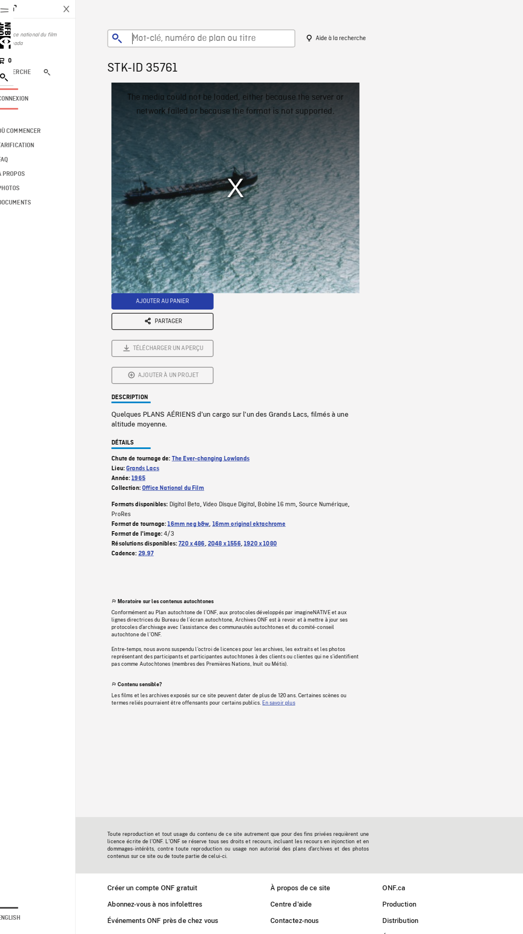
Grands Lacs (153, 378)
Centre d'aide (301, 904)
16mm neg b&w (198, 433)
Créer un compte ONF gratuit (163, 888)
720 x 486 (202, 453)
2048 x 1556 (234, 453)
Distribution (411, 921)
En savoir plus (289, 612)
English (29, 918)
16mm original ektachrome (259, 433)
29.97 (156, 463)
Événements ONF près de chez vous (173, 921)
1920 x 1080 (270, 453)
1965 (149, 387)
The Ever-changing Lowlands (221, 368)
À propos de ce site (310, 888)
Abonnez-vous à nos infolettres (165, 904)
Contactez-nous (305, 921)
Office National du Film (183, 397)
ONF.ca (404, 888)
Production (410, 904)
